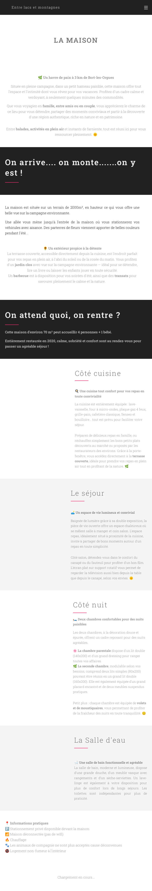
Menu (146, 7)
